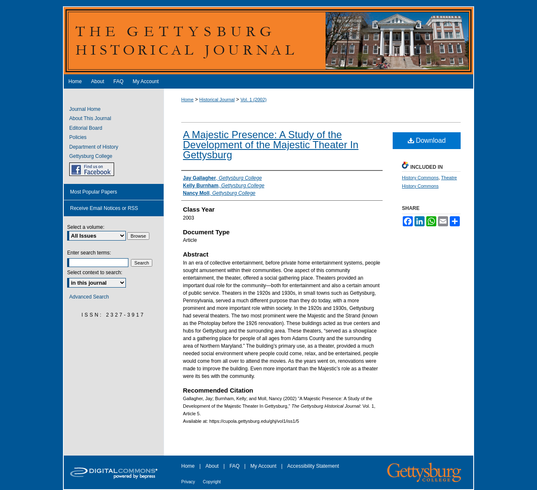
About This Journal (90, 118)
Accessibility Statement (313, 466)
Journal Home (85, 109)
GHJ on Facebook (91, 169)
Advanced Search (89, 297)
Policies (77, 137)
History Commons (420, 177)
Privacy (188, 482)
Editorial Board (85, 128)
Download (427, 140)
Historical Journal (217, 99)
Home (187, 99)
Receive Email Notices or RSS (104, 208)
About (213, 466)
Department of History (93, 147)
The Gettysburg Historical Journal (268, 40)
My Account (264, 466)
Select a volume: (85, 227)
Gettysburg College (90, 156)
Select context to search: (94, 272)
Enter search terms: (89, 253)
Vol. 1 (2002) (253, 99)
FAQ (235, 466)
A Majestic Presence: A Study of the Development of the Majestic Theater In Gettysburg (270, 144)
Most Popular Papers (93, 192)
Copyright (212, 482)
